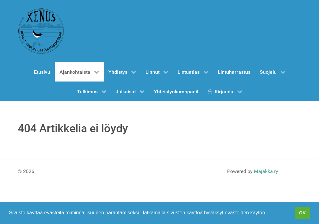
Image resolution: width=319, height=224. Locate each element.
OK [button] (302, 212)
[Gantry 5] (41, 31)
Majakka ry (266, 171)
